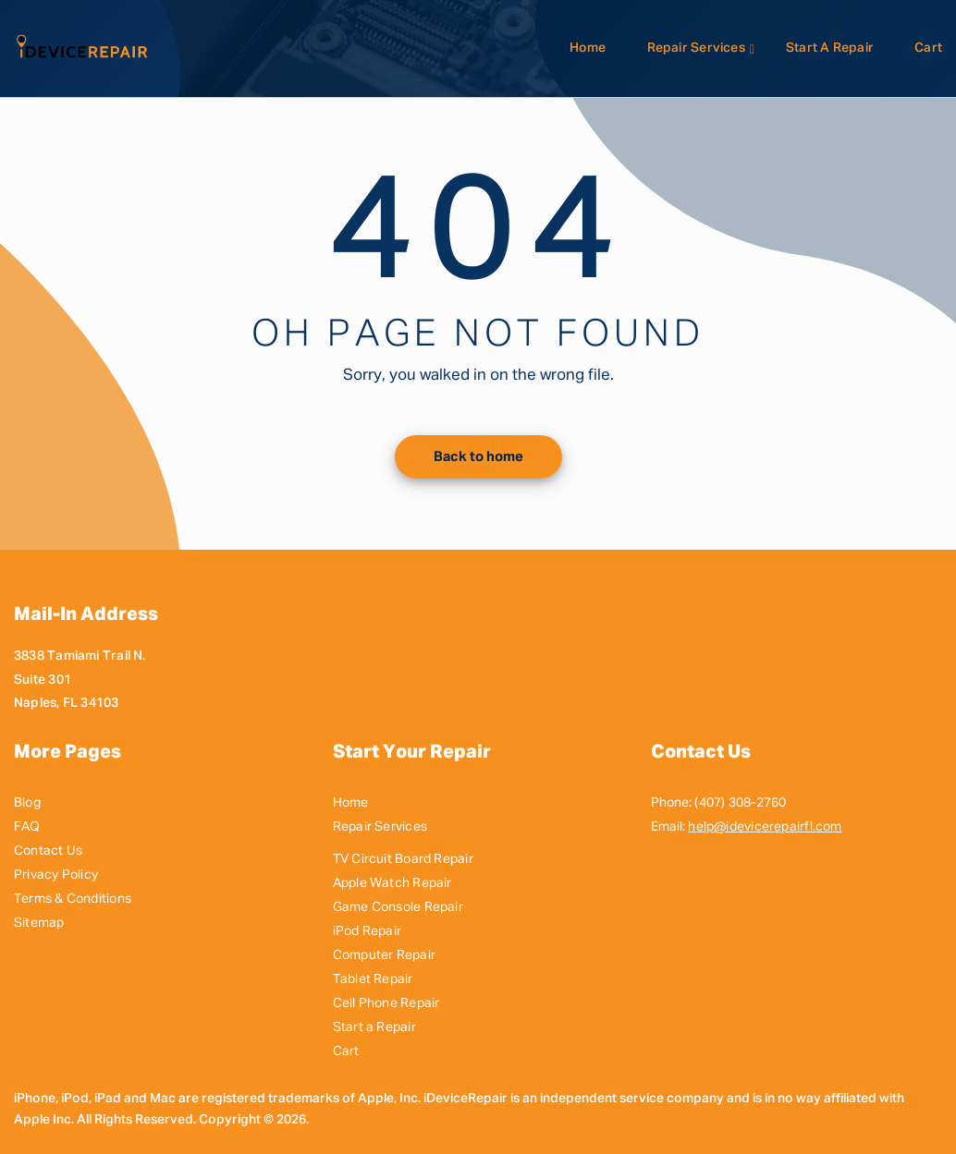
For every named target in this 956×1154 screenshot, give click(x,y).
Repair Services (696, 48)
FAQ (27, 826)
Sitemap (39, 923)
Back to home (478, 457)
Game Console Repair (398, 907)
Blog (27, 802)
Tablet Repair (373, 979)
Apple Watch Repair (392, 883)
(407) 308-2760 (740, 802)
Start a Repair (830, 48)
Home (588, 48)
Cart (928, 48)
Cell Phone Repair (386, 1003)
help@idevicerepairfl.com (764, 826)
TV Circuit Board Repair (403, 859)
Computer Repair (384, 955)
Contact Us (48, 850)
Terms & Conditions (72, 899)
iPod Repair (367, 931)
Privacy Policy (56, 875)
